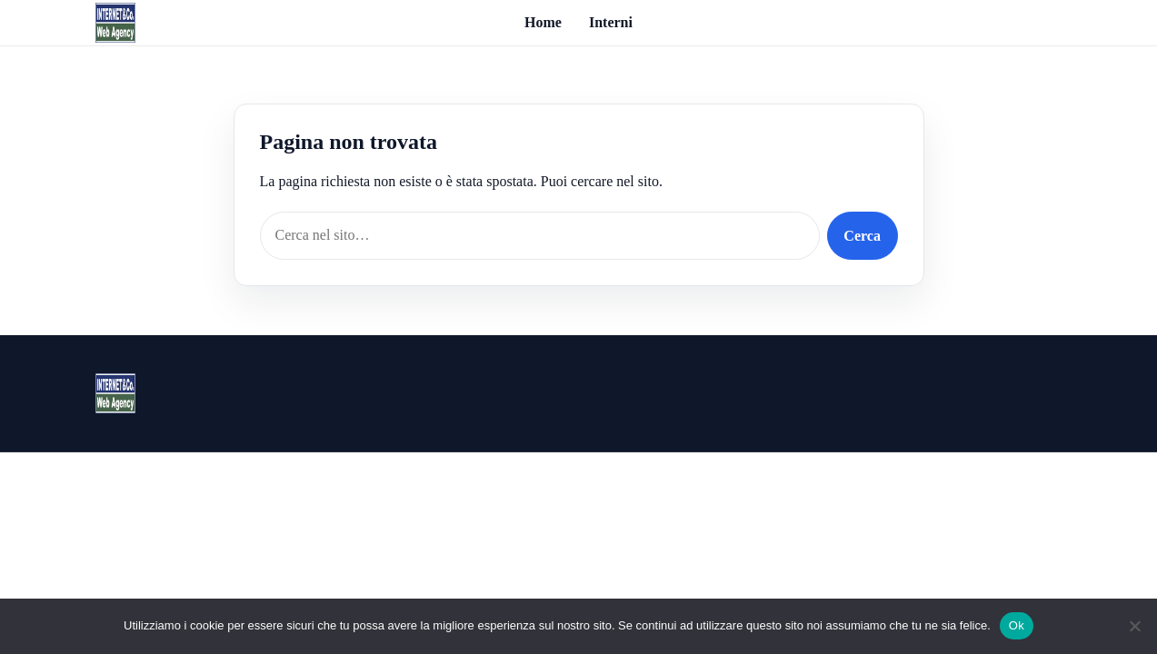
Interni (611, 22)
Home (543, 22)
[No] (1134, 626)
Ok (1016, 625)
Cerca (862, 235)
